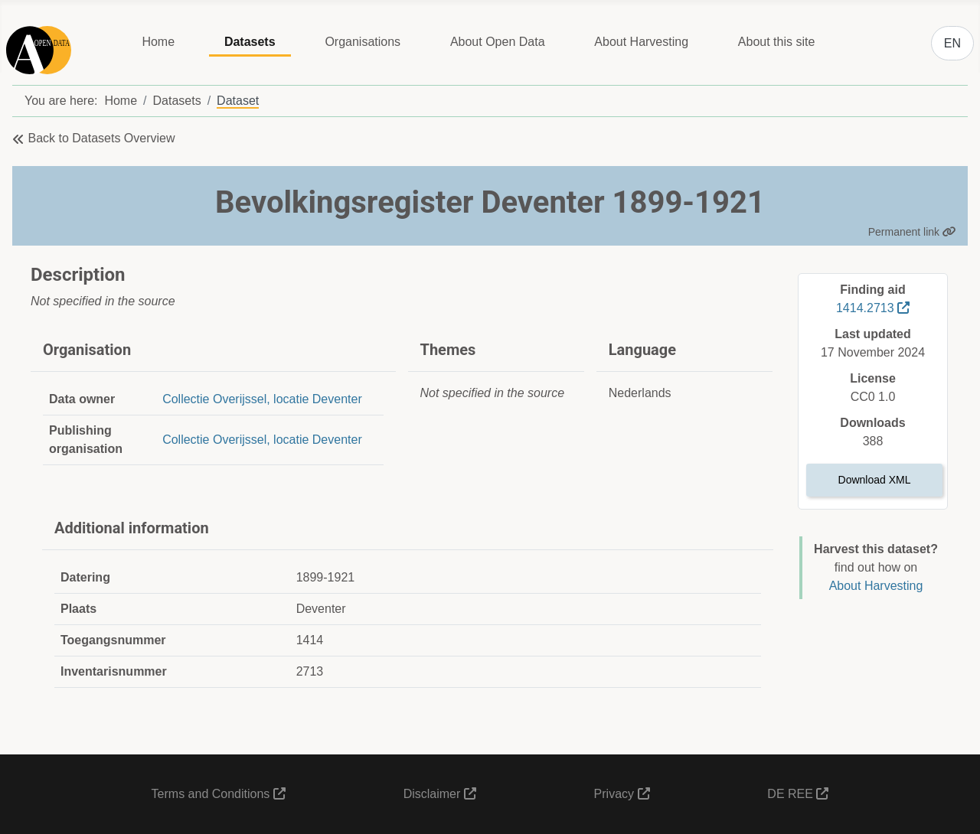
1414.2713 (873, 307)
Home (158, 41)
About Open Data (497, 41)
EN (952, 43)
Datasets (250, 41)
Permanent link (912, 232)
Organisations (362, 41)
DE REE (797, 793)
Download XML (874, 480)
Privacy (622, 793)
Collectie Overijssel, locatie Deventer (262, 399)
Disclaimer (439, 793)
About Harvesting (641, 41)
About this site (776, 41)
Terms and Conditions (219, 793)
